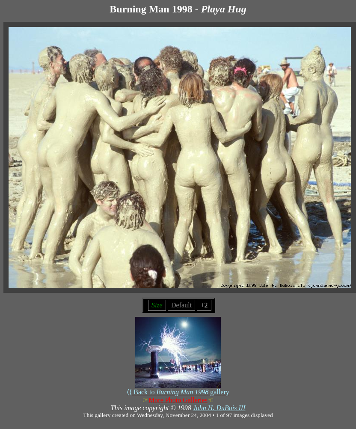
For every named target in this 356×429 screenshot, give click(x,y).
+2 (204, 305)
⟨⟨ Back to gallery (178, 389)
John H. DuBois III (219, 407)
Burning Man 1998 (151, 9)
